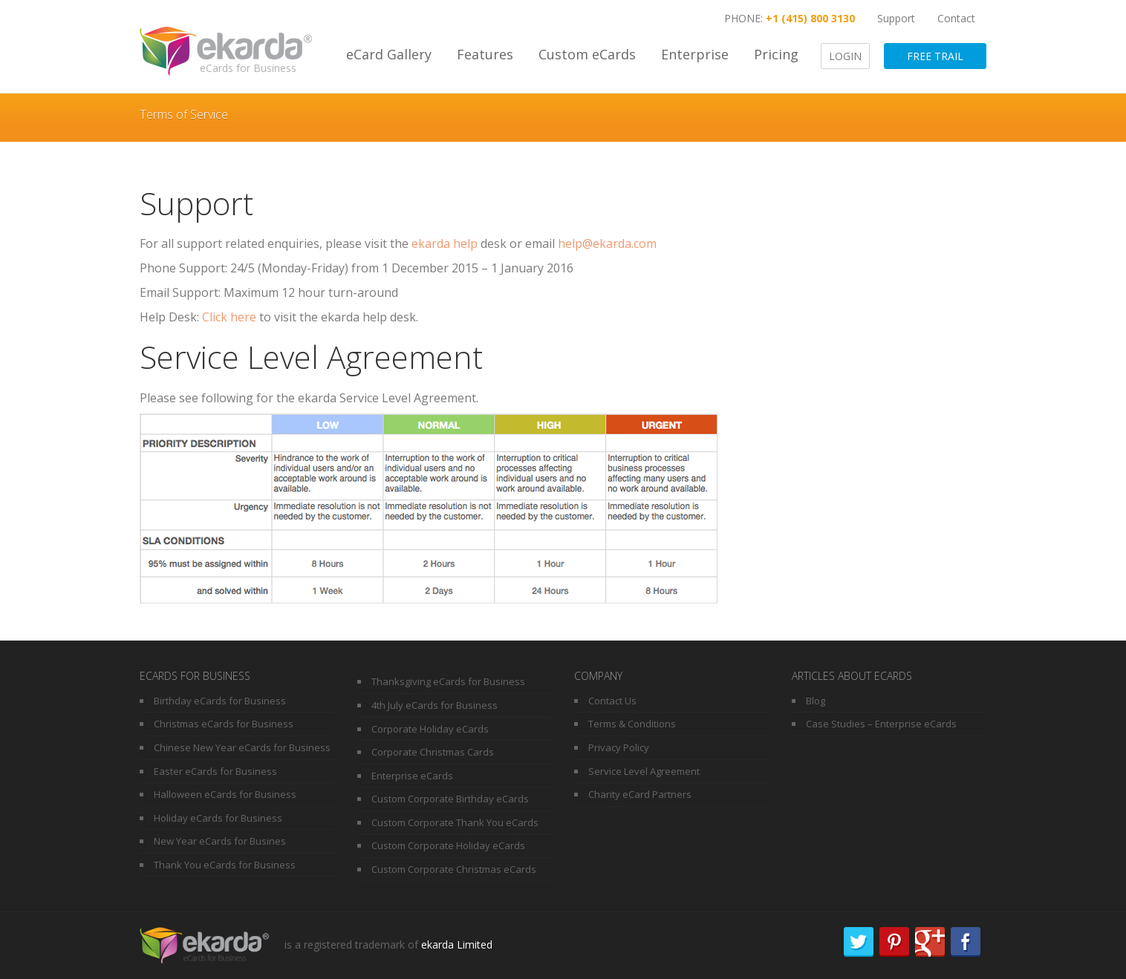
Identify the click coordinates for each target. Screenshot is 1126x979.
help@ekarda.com (607, 243)
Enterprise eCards (412, 775)
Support (896, 18)
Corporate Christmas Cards (432, 752)
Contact (956, 18)
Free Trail (935, 56)
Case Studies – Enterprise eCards (881, 723)
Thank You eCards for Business (225, 864)
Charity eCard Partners (639, 794)
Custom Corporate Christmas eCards (453, 869)
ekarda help (446, 243)
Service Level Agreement (644, 771)
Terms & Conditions (632, 723)
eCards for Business (248, 68)
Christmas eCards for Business (223, 723)
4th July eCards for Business (434, 705)
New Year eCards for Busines (220, 841)
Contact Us (612, 700)
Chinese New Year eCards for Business (242, 747)
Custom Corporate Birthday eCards (450, 798)
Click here (229, 317)
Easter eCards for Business (215, 771)
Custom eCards (587, 54)
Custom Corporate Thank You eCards (454, 822)
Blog (815, 700)
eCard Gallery (389, 54)
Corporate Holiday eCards (430, 729)
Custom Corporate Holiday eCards (448, 845)
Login (845, 56)
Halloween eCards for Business (225, 794)
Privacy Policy (618, 747)
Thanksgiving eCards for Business (448, 681)
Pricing (776, 54)
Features (485, 54)
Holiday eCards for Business (218, 818)
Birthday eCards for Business (220, 700)
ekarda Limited (456, 944)
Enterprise (695, 54)
